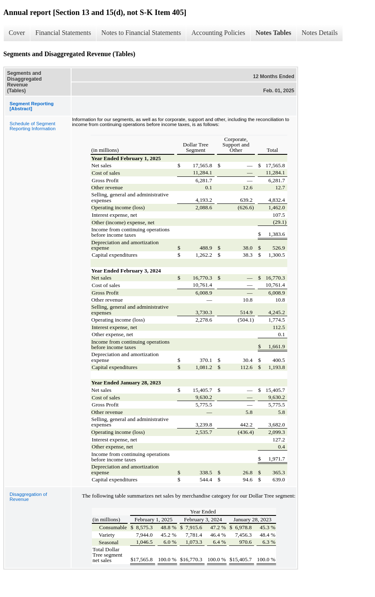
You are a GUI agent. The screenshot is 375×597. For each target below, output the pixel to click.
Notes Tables (273, 32)
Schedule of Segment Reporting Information (33, 126)
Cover (17, 32)
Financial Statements (63, 32)
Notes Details (320, 32)
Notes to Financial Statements (141, 32)
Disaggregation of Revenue (28, 497)
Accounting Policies (218, 32)
